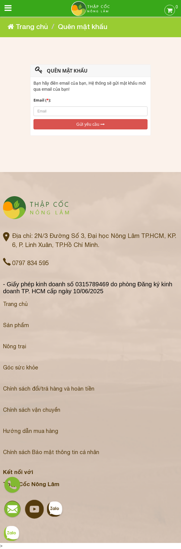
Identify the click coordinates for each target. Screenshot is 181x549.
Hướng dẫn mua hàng (30, 431)
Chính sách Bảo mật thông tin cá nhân (51, 452)
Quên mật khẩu (82, 26)
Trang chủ (28, 26)
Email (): (42, 100)
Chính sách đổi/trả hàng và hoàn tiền (48, 388)
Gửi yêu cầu (90, 124)
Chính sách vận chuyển (31, 410)
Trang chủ (15, 304)
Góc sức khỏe (20, 367)
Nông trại (14, 346)
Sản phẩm (16, 325)
